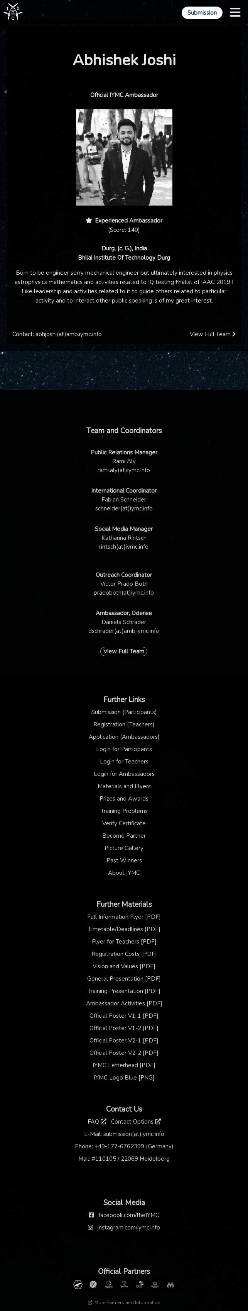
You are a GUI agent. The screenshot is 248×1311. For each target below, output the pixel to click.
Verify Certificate (124, 823)
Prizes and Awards (124, 799)
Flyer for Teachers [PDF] (124, 941)
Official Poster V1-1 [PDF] (124, 1016)
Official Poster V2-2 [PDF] (124, 1053)
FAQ (97, 1122)
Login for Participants (124, 749)
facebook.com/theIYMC (128, 1215)
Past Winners (124, 860)
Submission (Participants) (124, 712)
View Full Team (213, 334)
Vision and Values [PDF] (124, 966)
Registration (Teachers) (124, 724)
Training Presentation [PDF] (124, 991)
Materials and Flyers (124, 786)
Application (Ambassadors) (124, 737)
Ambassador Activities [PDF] (124, 1003)
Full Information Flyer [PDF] (124, 917)
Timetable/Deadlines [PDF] (124, 929)
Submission (202, 13)
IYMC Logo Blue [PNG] (124, 1077)
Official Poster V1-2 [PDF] (124, 1028)
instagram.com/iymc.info (129, 1227)
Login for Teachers (124, 761)
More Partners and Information (124, 1302)
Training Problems (124, 811)
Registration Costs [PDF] (124, 954)
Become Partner (124, 836)
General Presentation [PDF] (124, 979)
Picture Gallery (124, 848)
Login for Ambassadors (124, 774)
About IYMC (124, 873)
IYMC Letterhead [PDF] (124, 1065)
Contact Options (136, 1122)
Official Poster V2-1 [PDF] (124, 1040)
